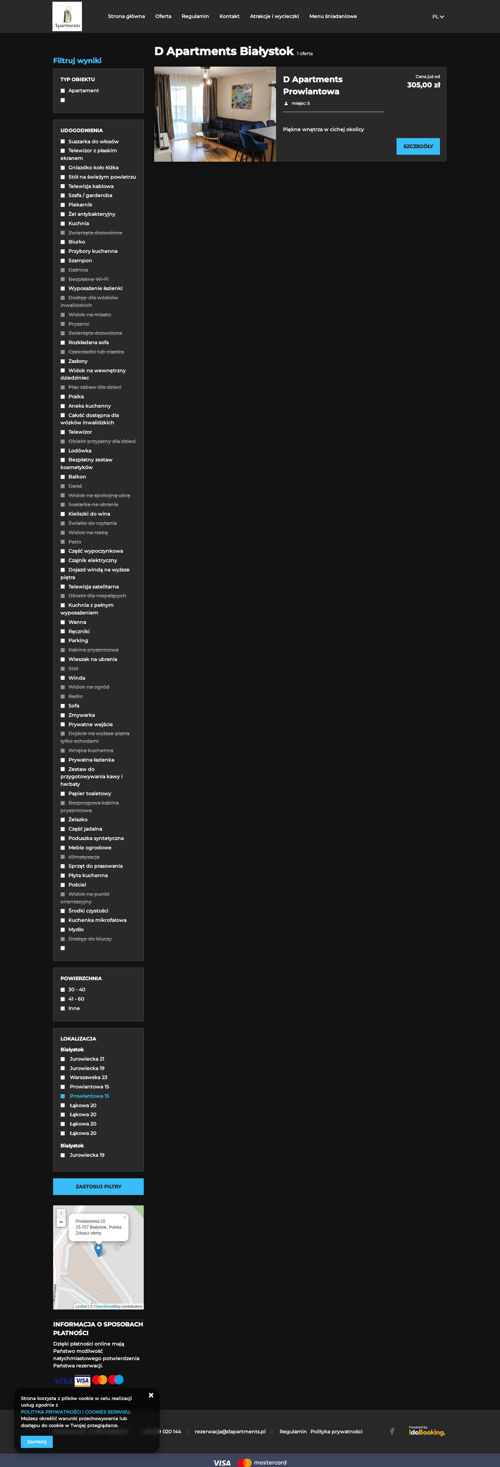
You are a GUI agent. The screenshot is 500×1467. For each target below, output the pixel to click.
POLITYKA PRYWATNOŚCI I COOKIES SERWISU (75, 1412)
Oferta (164, 16)
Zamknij (37, 1441)
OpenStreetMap (107, 1306)
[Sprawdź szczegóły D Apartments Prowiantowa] (418, 146)
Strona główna (126, 16)
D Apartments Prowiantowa (312, 85)
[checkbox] (98, 91)
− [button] (61, 1222)
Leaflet (81, 1306)
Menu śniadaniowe (333, 16)
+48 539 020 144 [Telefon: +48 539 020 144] (161, 1431)
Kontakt (230, 16)
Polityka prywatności (336, 1431)
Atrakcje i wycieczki (274, 16)
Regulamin (195, 16)
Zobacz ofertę (88, 1233)
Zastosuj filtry (98, 1187)
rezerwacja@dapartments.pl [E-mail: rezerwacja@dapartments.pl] (230, 1431)
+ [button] (61, 1213)
